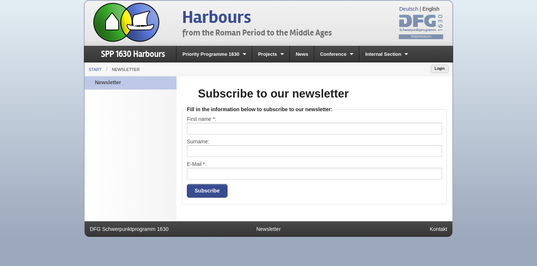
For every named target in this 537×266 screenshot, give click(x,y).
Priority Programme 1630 (210, 54)
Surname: (198, 141)
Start (95, 69)
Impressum (421, 36)
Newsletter (126, 69)
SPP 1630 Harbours (133, 54)
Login (440, 68)
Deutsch (408, 9)
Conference (333, 54)
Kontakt (438, 229)
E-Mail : (196, 164)
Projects (267, 54)
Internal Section (383, 54)
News (302, 54)
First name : (201, 119)
